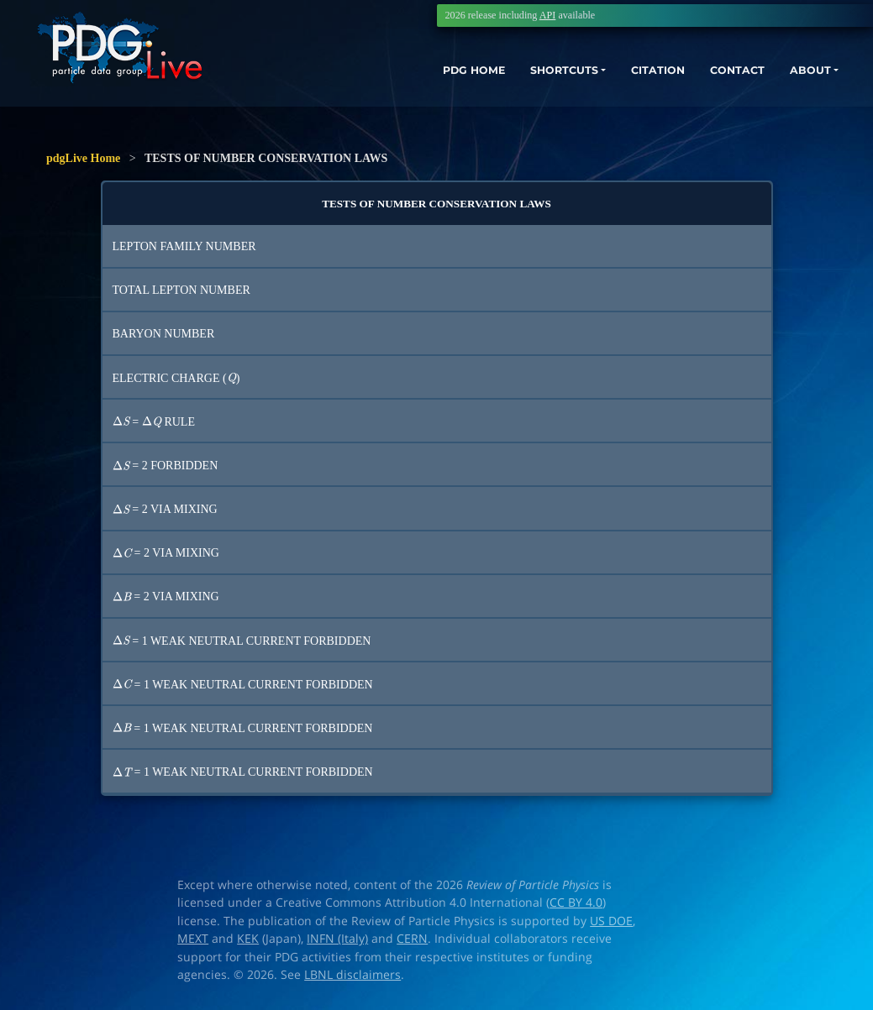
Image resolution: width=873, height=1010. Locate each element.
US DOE (611, 921)
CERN (412, 938)
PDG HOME (424, 73)
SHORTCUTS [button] (527, 73)
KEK (248, 938)
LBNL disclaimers (352, 974)
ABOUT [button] (801, 73)
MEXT (192, 938)
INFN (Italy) (337, 938)
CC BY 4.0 (576, 902)
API (547, 15)
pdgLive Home (83, 158)
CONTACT (721, 73)
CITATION (634, 73)
